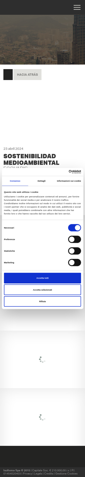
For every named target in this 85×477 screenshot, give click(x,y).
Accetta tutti (42, 278)
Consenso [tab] (15, 181)
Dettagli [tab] (42, 181)
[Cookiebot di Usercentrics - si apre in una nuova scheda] (61, 172)
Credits (48, 473)
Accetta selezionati (42, 290)
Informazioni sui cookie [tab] (69, 181)
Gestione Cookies (66, 473)
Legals (38, 473)
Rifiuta (42, 301)
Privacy (27, 473)
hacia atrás (27, 74)
